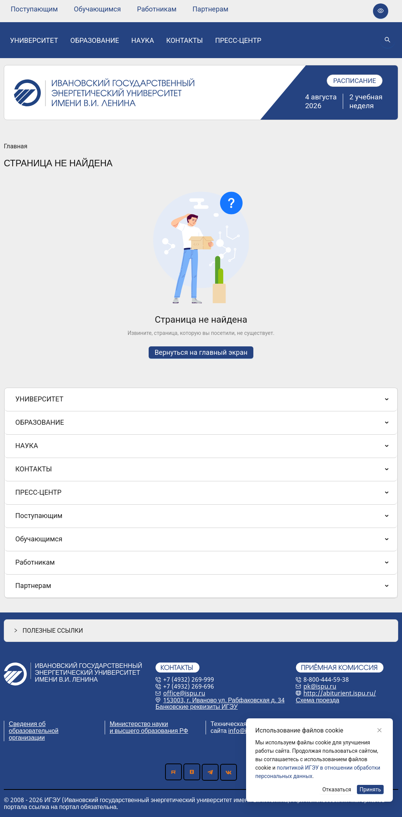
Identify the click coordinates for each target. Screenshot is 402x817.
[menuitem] (34, 9)
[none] (34, 9)
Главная (16, 146)
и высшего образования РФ (149, 730)
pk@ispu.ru (319, 686)
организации (27, 737)
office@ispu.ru (184, 693)
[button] (201, 631)
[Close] (379, 730)
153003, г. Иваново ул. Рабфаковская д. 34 (224, 700)
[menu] (119, 9)
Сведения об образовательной (33, 727)
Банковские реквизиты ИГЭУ (197, 706)
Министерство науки (139, 724)
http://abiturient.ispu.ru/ (339, 693)
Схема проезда (317, 700)
